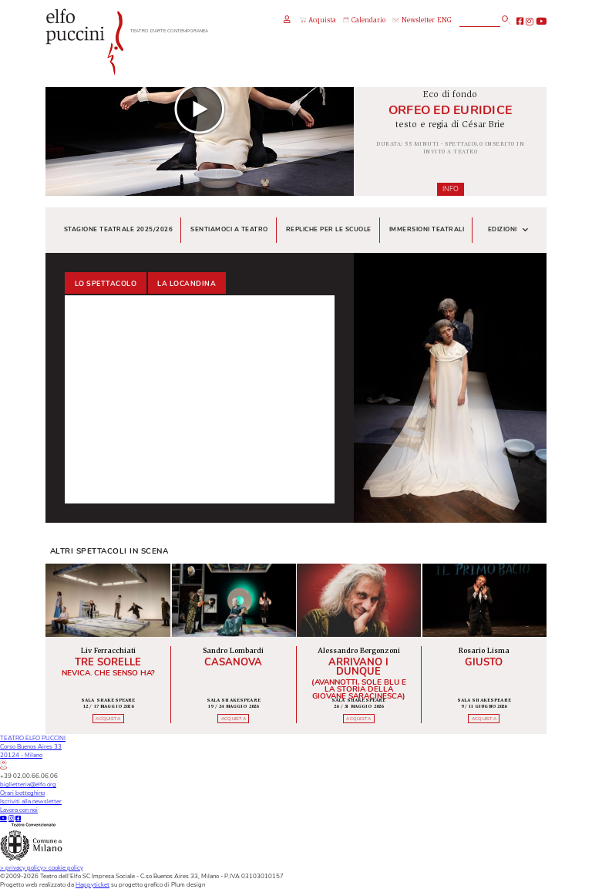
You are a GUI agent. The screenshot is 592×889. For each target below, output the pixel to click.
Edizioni (508, 230)
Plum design (188, 885)
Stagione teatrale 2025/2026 (118, 229)
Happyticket (92, 885)
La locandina (186, 283)
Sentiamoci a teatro (229, 229)
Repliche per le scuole (329, 229)
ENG (444, 21)
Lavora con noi (19, 810)
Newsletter (413, 21)
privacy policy (21, 868)
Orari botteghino (22, 793)
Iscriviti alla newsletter (31, 801)
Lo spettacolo (106, 283)
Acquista (318, 21)
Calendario (364, 21)
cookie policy (63, 868)
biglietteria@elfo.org (28, 784)
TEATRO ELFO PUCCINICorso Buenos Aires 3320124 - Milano (33, 751)
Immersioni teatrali (427, 229)
